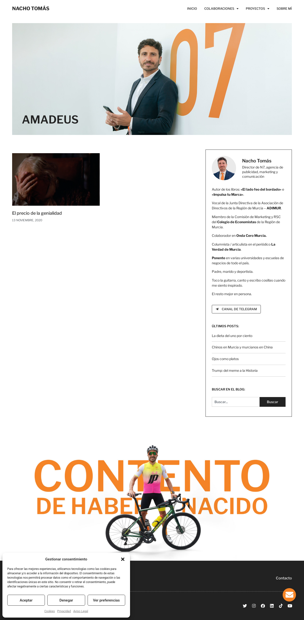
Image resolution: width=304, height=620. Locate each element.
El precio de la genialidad (37, 213)
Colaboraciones (221, 8)
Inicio (192, 8)
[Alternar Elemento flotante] (289, 595)
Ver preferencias (106, 600)
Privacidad (64, 611)
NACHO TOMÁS (30, 8)
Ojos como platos (225, 359)
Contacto (284, 578)
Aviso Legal (80, 611)
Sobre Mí (284, 8)
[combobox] (236, 402)
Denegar (66, 600)
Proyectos (257, 8)
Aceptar (26, 600)
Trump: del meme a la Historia (235, 370)
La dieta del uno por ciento (232, 336)
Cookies (49, 611)
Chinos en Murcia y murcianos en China (242, 347)
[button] (122, 559)
